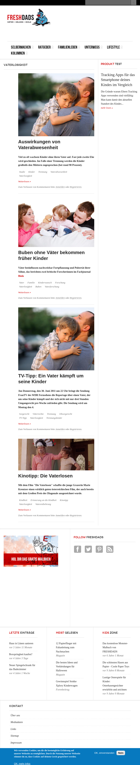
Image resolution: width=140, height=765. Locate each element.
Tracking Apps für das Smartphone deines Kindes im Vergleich (118, 80)
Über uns (15, 715)
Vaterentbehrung (43, 504)
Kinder (31, 172)
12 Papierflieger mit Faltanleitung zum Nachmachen (66, 647)
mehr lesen (106, 108)
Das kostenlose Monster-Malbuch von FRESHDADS (115, 647)
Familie (31, 282)
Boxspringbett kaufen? (20, 654)
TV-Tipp (23, 418)
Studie (22, 172)
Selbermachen (22, 47)
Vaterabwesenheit (58, 172)
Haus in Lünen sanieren (21, 643)
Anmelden (60, 187)
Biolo (21, 276)
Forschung (60, 282)
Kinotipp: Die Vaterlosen (45, 475)
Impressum (16, 742)
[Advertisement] (90, 33)
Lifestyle (114, 47)
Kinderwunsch (45, 282)
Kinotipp (64, 500)
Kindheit (23, 500)
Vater (21, 282)
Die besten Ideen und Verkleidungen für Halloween (67, 666)
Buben (38, 286)
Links (13, 729)
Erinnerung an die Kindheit (44, 500)
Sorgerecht (24, 414)
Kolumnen (19, 53)
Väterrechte (38, 414)
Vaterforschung (52, 286)
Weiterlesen (24, 181)
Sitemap (15, 735)
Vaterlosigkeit (25, 176)
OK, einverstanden (104, 753)
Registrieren (75, 187)
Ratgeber (45, 47)
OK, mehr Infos (22, 763)
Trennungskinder (54, 418)
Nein (120, 753)
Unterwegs (93, 47)
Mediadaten (17, 722)
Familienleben (69, 47)
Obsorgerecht (65, 414)
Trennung (42, 172)
